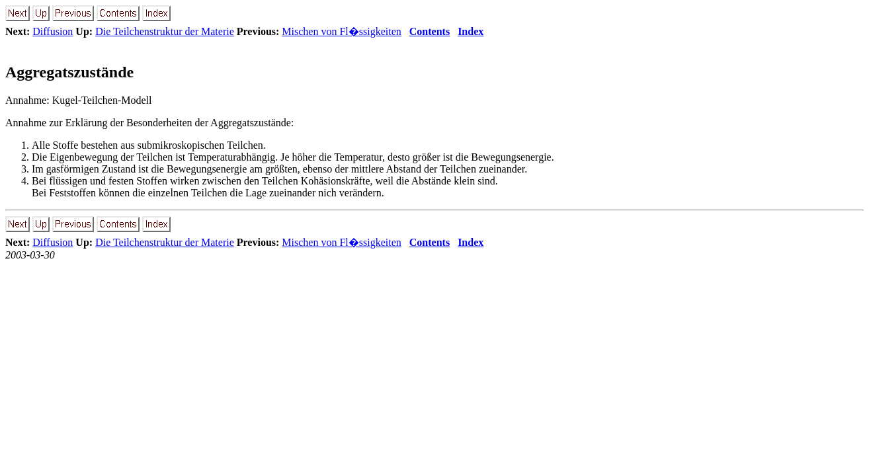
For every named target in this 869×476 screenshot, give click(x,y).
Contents (429, 31)
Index (470, 31)
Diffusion (52, 31)
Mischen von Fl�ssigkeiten (341, 31)
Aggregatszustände (69, 72)
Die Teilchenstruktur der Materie (164, 31)
